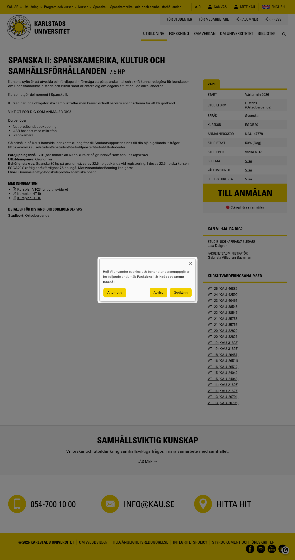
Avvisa (158, 293)
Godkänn (181, 293)
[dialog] (147, 280)
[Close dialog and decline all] (190, 262)
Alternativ (114, 293)
